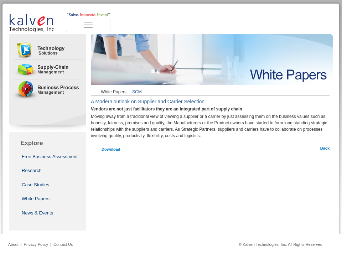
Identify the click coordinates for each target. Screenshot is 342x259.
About (13, 244)
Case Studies (35, 184)
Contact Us (63, 244)
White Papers (36, 198)
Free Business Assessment (50, 156)
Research (32, 170)
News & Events (37, 213)
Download (111, 149)
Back (325, 148)
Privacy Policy (36, 244)
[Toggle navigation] (88, 25)
